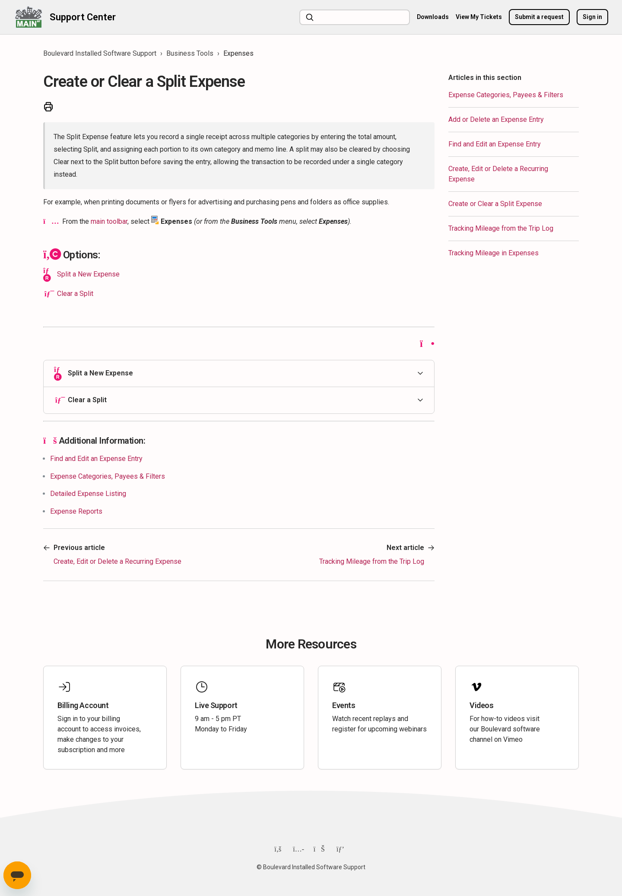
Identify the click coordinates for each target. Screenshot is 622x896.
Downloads (433, 16)
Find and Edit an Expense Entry (494, 144)
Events (343, 705)
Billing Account (82, 705)
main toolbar (109, 221)
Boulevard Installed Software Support (99, 53)
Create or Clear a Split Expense (495, 204)
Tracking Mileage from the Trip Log (500, 228)
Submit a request (539, 16)
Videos (481, 705)
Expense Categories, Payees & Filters (505, 95)
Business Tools (189, 53)
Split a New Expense (88, 274)
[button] (239, 373)
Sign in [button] (592, 16)
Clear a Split (75, 293)
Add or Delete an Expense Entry (496, 119)
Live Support (216, 705)
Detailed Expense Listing (88, 493)
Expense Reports (76, 511)
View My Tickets (479, 16)
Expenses (238, 53)
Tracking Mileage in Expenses (493, 253)
